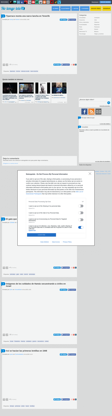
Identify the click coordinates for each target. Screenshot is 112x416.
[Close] (90, 174)
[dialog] (56, 208)
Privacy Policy (67, 242)
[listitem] (56, 202)
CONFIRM (41, 235)
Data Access (56, 242)
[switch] (80, 206)
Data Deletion (44, 242)
